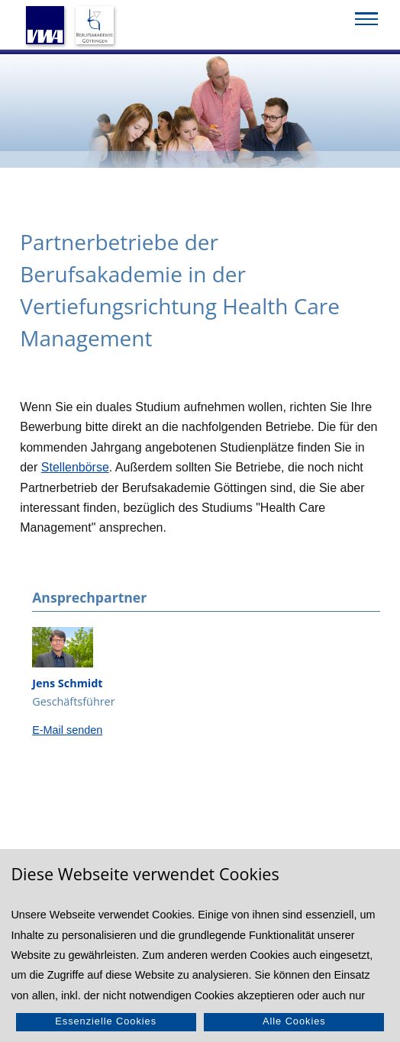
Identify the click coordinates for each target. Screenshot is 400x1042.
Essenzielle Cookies (105, 1021)
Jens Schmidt (67, 683)
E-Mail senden (67, 730)
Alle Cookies (294, 1021)
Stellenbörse (75, 467)
